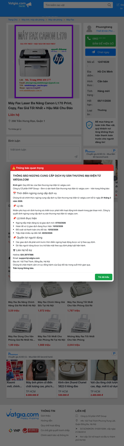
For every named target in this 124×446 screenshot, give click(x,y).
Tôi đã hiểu (103, 276)
